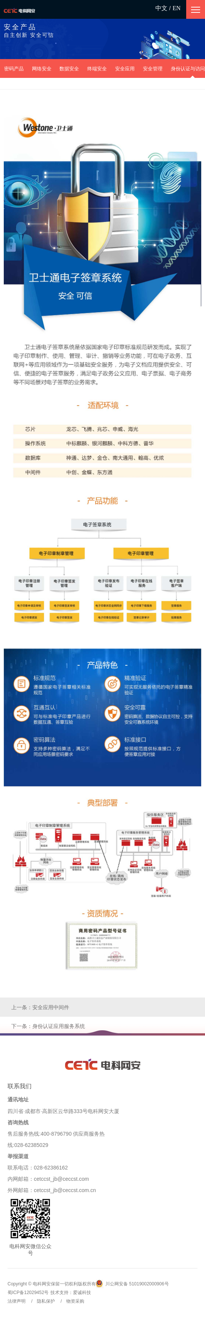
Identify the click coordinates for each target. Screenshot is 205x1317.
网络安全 (42, 68)
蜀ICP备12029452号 (28, 1292)
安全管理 (152, 68)
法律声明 (17, 1301)
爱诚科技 (82, 1292)
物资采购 (75, 1301)
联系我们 (20, 1086)
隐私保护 (46, 1301)
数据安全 (69, 68)
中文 (161, 8)
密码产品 (14, 68)
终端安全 (97, 68)
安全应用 (125, 68)
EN (177, 8)
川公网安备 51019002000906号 (132, 1284)
